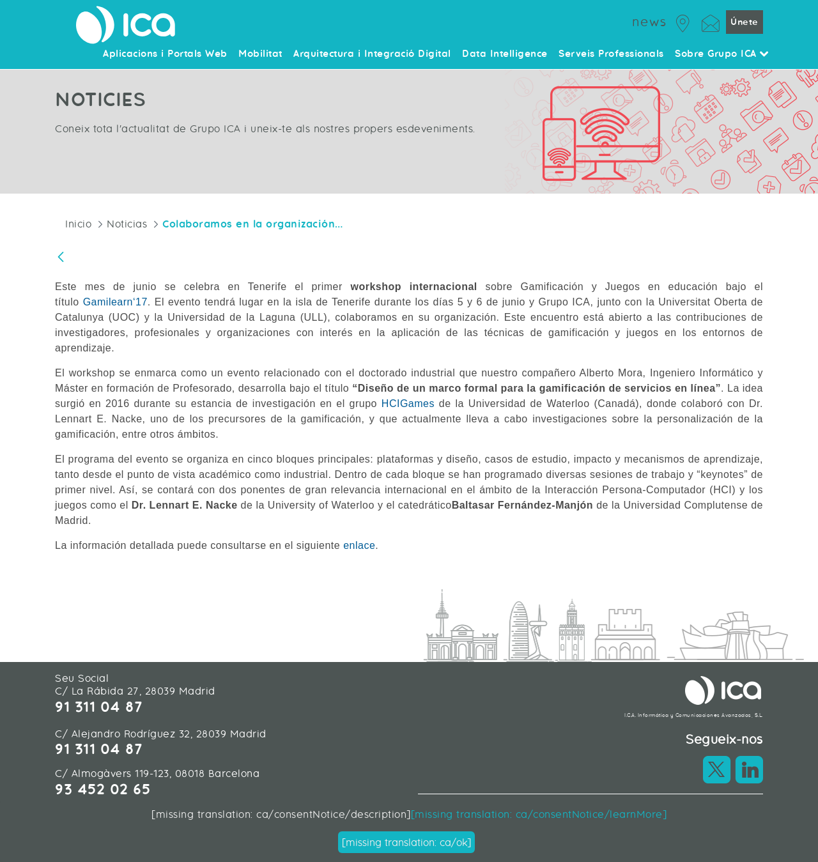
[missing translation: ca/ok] (406, 842)
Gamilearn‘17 (115, 301)
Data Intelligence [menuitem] (505, 54)
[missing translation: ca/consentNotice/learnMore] (539, 814)
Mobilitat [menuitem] (260, 54)
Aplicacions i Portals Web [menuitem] (165, 54)
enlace (359, 545)
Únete (744, 22)
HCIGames (408, 403)
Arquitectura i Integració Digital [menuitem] (372, 54)
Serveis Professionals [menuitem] (611, 54)
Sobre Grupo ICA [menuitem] (722, 54)
